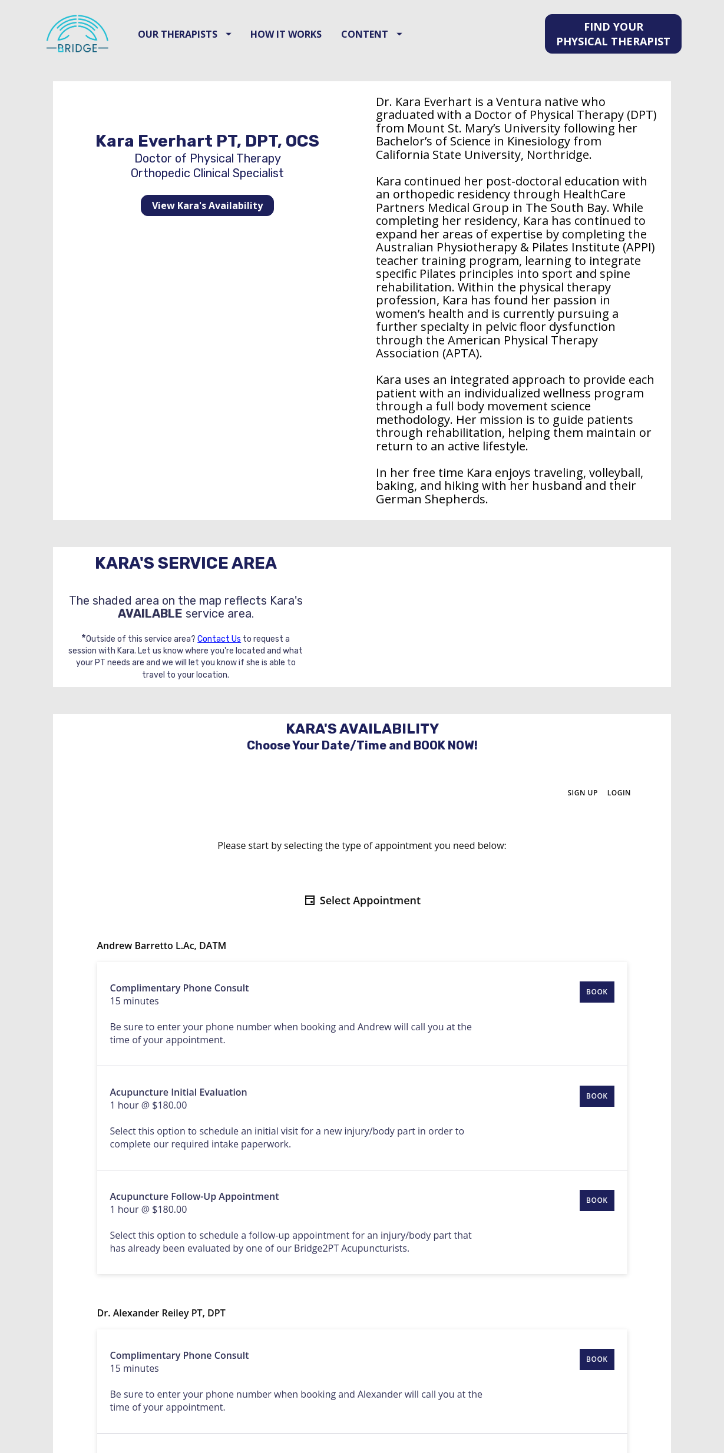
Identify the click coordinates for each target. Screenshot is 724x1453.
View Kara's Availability (207, 248)
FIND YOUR (613, 55)
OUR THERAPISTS (218, 55)
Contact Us (219, 681)
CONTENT (405, 55)
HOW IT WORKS (319, 55)
